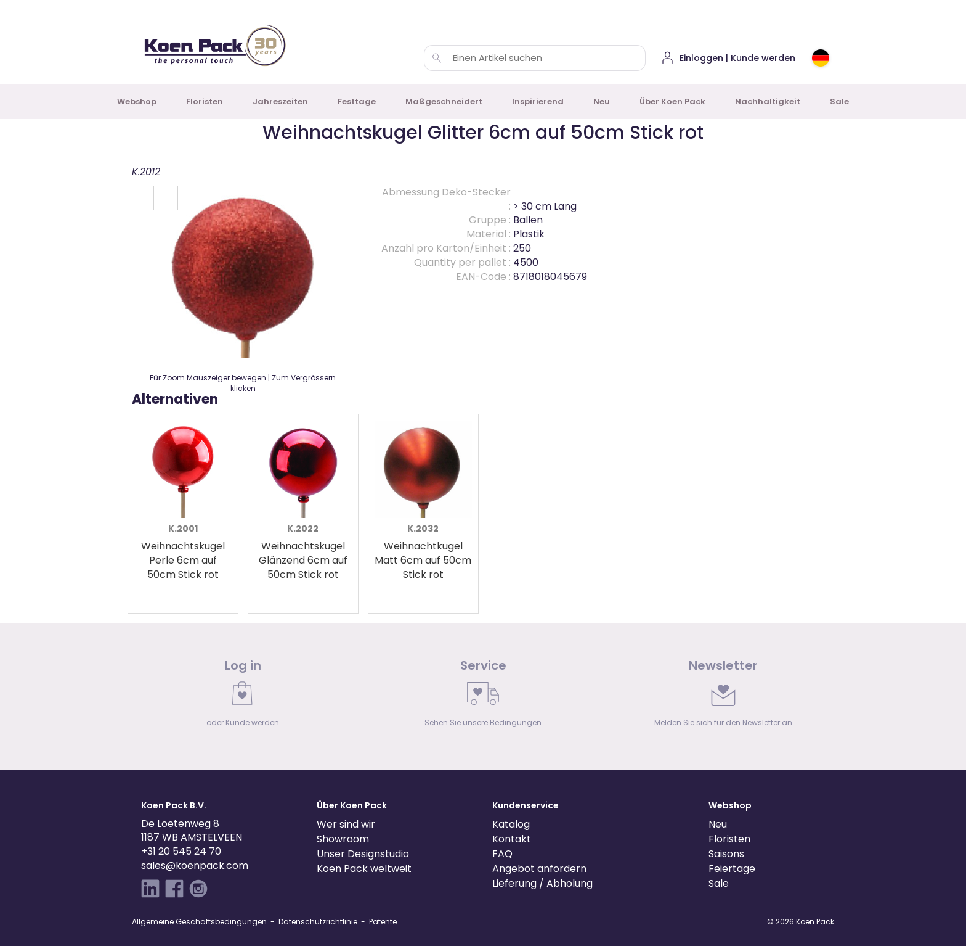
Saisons (726, 854)
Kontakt (511, 839)
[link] (243, 696)
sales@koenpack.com (194, 865)
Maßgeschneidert (443, 101)
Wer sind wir (346, 824)
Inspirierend (538, 101)
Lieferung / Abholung (542, 883)
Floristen (204, 101)
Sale (839, 101)
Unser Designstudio (363, 854)
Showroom (343, 839)
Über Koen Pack (672, 101)
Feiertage (731, 869)
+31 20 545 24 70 (181, 851)
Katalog (511, 824)
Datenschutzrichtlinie (317, 921)
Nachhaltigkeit (767, 101)
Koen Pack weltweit (364, 869)
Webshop (136, 101)
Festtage (357, 101)
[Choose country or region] (820, 58)
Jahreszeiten (280, 101)
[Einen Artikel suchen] (437, 58)
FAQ (502, 854)
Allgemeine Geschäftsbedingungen (199, 921)
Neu (601, 101)
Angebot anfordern (539, 869)
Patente (383, 921)
